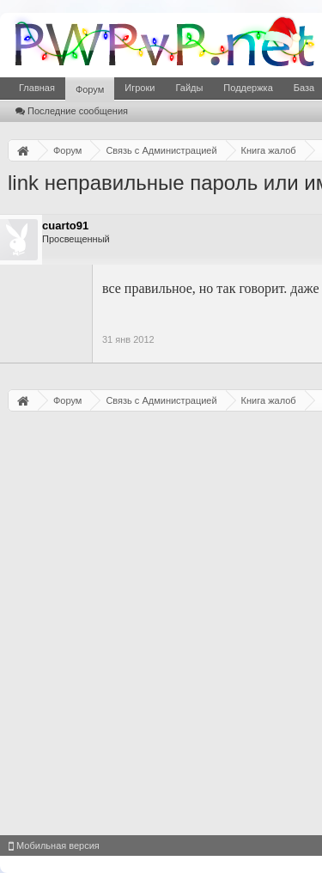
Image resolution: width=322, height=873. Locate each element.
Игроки (140, 87)
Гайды (189, 87)
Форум (90, 89)
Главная (37, 87)
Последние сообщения (71, 111)
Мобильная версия (54, 845)
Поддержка (247, 87)
